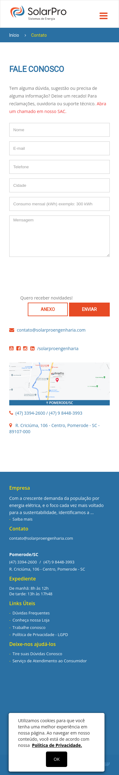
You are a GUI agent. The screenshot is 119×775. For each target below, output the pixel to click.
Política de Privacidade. (57, 745)
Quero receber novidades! (46, 298)
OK (57, 759)
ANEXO (48, 309)
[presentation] (59, 274)
